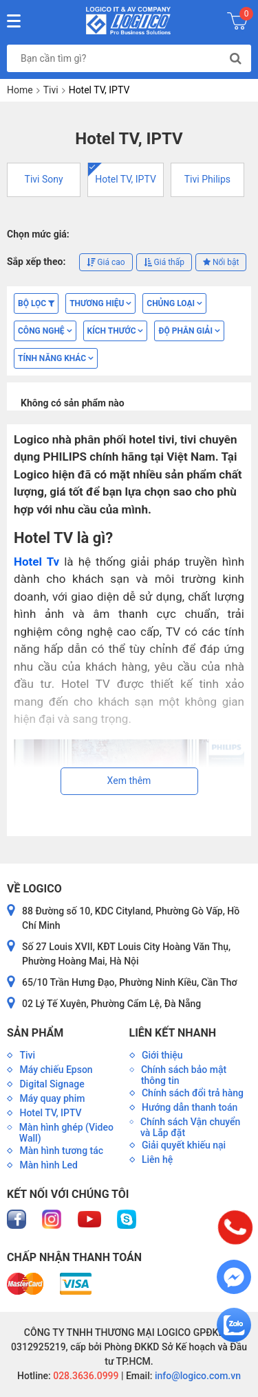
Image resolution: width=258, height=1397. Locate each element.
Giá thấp (164, 262)
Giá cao (106, 262)
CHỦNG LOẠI (174, 303)
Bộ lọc (36, 303)
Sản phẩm (35, 1032)
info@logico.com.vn (196, 1375)
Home (20, 89)
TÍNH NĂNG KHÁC (56, 358)
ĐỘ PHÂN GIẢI (188, 331)
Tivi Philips (207, 179)
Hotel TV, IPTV (125, 179)
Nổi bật (221, 262)
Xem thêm (129, 780)
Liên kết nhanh (172, 1032)
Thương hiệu (100, 303)
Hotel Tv (36, 561)
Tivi (50, 89)
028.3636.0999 (85, 1375)
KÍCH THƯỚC (115, 331)
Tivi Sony (44, 179)
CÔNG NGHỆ (45, 331)
